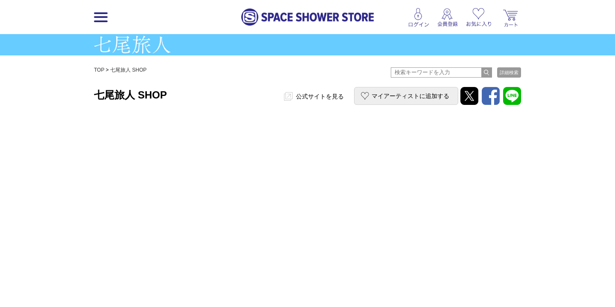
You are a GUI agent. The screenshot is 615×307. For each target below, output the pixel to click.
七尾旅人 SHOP (128, 70)
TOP (99, 70)
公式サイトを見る (320, 96)
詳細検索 (509, 72)
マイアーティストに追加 (410, 96)
